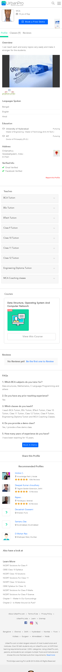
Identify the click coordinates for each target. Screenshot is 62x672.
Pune (55, 632)
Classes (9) (15, 33)
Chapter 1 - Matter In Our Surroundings (19, 598)
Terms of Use (33, 614)
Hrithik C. (19, 473)
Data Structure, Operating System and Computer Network (28, 304)
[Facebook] (26, 624)
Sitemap (42, 618)
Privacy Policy (46, 614)
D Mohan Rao (21, 533)
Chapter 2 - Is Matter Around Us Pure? (19, 602)
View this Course (31, 336)
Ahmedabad (36, 636)
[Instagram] (31, 624)
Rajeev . (18, 497)
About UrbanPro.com (17, 614)
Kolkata (15, 636)
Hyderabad (36, 632)
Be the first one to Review (40, 361)
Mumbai (47, 632)
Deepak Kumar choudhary (27, 485)
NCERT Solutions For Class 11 (16, 578)
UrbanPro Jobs (22, 618)
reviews (27, 33)
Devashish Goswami (24, 509)
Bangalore (7, 632)
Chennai (17, 632)
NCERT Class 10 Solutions (14, 573)
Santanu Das (20, 521)
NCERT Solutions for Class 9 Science (18, 594)
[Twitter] (36, 624)
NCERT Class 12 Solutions (14, 582)
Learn (33, 618)
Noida (47, 636)
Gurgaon (25, 636)
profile (4, 33)
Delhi (26, 632)
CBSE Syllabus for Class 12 (14, 586)
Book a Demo (30, 445)
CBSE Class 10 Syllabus (13, 569)
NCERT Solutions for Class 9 (15, 565)
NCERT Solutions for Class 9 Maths (18, 590)
